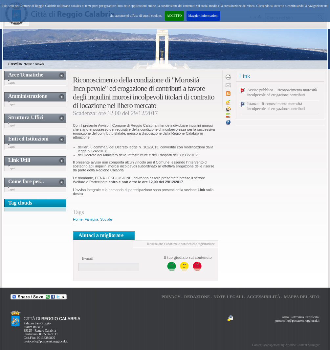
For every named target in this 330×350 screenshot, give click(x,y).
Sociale (106, 219)
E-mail (87, 258)
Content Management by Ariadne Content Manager (285, 345)
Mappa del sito (301, 296)
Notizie (39, 63)
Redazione (197, 296)
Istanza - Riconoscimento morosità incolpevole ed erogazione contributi (276, 106)
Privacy (170, 296)
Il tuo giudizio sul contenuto (188, 257)
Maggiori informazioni (203, 15)
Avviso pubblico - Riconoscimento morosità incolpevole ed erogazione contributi (282, 92)
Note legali (228, 296)
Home (28, 63)
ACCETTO (174, 15)
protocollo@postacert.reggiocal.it (46, 341)
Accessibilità (263, 296)
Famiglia (91, 219)
